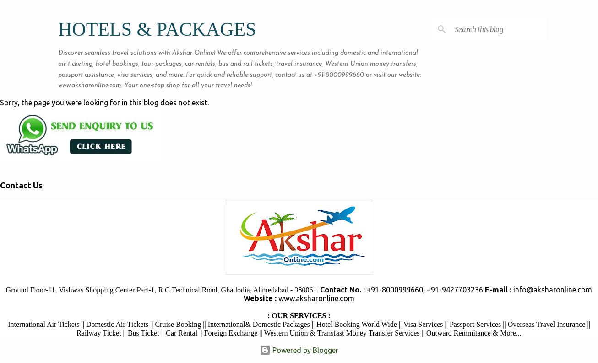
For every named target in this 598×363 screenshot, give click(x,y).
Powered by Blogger (299, 350)
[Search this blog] (499, 29)
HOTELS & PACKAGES (157, 29)
